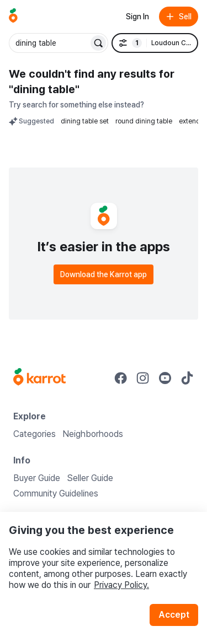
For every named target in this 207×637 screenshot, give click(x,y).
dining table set (85, 121)
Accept (173, 614)
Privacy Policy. (121, 585)
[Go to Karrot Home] (39, 378)
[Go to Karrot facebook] (121, 378)
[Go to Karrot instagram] (143, 378)
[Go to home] (13, 16)
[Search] (98, 43)
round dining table (143, 121)
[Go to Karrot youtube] (165, 378)
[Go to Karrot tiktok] (187, 378)
